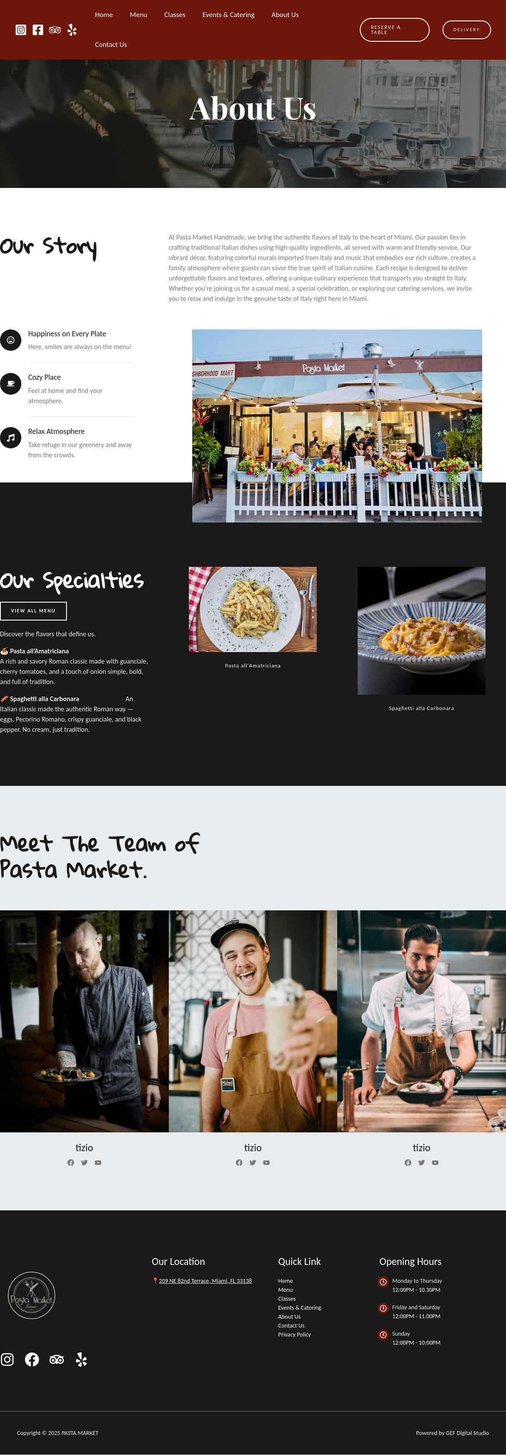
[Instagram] (21, 15)
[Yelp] (72, 15)
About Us (283, 14)
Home (112, 14)
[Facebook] (38, 15)
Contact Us (327, 14)
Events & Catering (229, 14)
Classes (177, 14)
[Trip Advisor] (55, 15)
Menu (144, 14)
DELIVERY (467, 14)
